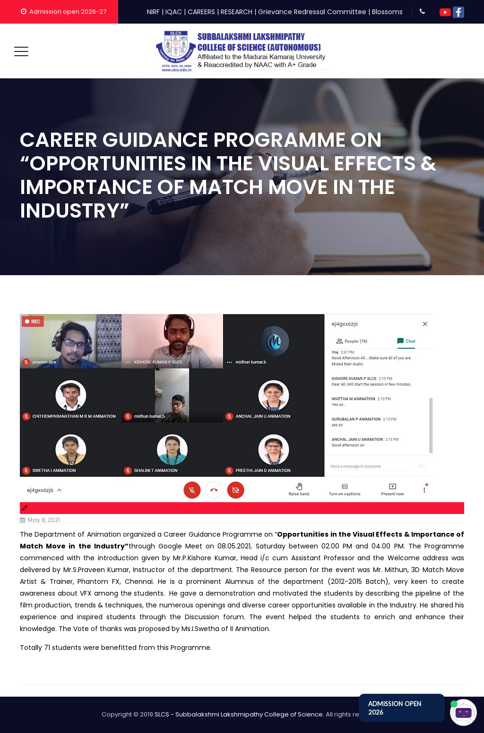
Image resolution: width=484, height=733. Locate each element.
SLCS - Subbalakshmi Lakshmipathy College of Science (239, 714)
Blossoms (387, 12)
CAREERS (201, 12)
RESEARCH (236, 12)
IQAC (173, 12)
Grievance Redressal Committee (312, 12)
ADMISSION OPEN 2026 (394, 708)
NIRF (153, 12)
